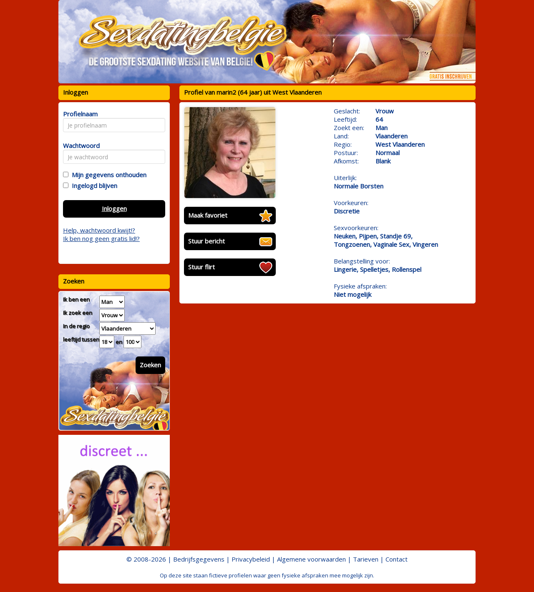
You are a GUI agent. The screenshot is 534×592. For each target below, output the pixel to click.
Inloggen (114, 208)
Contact (396, 559)
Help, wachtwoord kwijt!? (99, 230)
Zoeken (150, 365)
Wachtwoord (79, 145)
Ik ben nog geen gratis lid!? (101, 238)
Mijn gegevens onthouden (107, 175)
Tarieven (365, 559)
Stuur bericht (206, 241)
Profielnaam (79, 114)
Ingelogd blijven (92, 185)
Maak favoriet (207, 215)
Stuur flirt (201, 267)
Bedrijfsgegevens (198, 559)
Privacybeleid (251, 559)
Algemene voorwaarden (311, 559)
